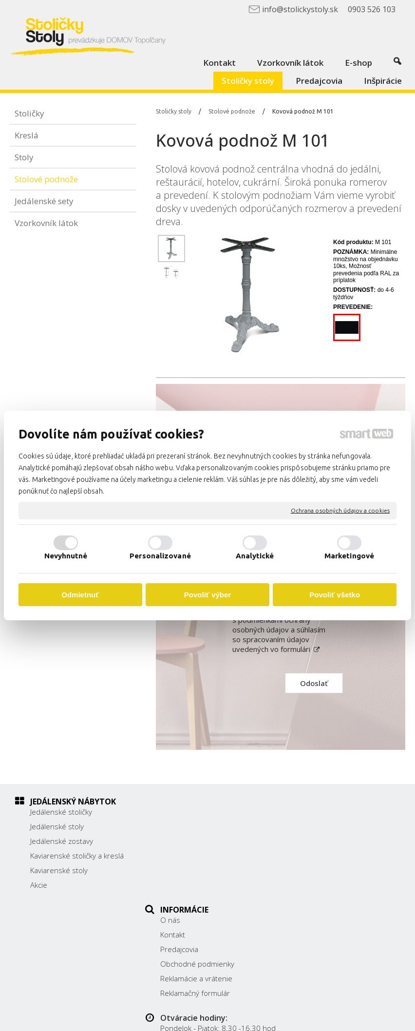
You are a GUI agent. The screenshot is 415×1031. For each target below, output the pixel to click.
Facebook (314, 890)
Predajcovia (185, 841)
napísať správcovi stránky (253, 1010)
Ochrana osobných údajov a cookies (340, 510)
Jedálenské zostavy (61, 841)
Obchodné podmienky (203, 855)
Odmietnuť (80, 595)
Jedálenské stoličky (61, 812)
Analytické (255, 556)
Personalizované (160, 556)
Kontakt (178, 826)
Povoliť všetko (334, 595)
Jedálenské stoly (57, 826)
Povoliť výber (207, 595)
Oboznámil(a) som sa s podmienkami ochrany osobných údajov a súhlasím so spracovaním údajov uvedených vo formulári (278, 629)
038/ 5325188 (322, 854)
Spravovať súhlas (209, 1017)
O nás (176, 812)
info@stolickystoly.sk (332, 875)
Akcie (38, 885)
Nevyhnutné (66, 556)
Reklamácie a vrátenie (202, 870)
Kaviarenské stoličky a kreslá (77, 855)
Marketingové (349, 556)
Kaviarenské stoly (59, 870)
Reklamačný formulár (200, 885)
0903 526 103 (321, 865)
